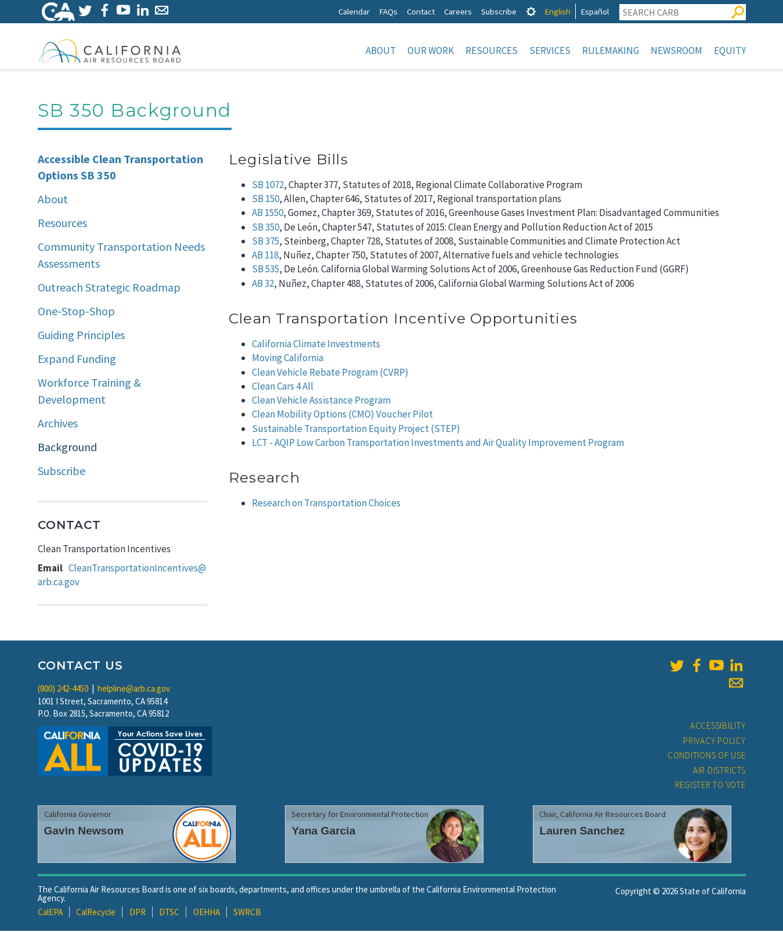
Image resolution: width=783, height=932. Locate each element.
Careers (458, 11)
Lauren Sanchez (582, 832)
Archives (58, 424)
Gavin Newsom (84, 832)
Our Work (430, 50)
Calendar (354, 11)
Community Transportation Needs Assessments (121, 256)
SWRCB (247, 913)
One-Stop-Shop (76, 312)
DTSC (169, 913)
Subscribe (499, 11)
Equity (730, 50)
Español (594, 11)
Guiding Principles (81, 336)
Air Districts (719, 771)
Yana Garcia (323, 832)
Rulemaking (610, 50)
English (557, 11)
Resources (492, 50)
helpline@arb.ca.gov (134, 689)
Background (67, 448)
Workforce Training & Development (89, 392)
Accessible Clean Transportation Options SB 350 (120, 168)
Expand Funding (77, 359)
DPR (137, 913)
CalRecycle (96, 913)
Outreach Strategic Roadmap (109, 288)
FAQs (388, 11)
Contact (421, 11)
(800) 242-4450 (63, 689)
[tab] (531, 11)
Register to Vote (710, 785)
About (381, 50)
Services (550, 50)
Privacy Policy (714, 741)
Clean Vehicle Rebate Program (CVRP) (330, 373)
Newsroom (676, 50)
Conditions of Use (706, 756)
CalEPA (50, 913)
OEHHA (206, 913)
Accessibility (718, 726)
